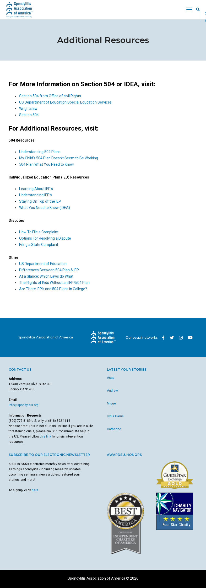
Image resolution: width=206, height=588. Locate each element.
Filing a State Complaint (38, 244)
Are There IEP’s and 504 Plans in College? (53, 289)
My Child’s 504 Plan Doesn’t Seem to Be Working (58, 158)
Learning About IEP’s (36, 189)
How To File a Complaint (38, 232)
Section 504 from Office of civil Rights (50, 96)
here (35, 490)
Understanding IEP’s (35, 195)
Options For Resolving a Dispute (45, 238)
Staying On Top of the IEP (40, 201)
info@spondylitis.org (24, 405)
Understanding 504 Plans (40, 152)
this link (45, 436)
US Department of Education (43, 264)
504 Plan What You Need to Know (46, 164)
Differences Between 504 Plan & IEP (49, 270)
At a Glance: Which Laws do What (46, 276)
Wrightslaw (28, 108)
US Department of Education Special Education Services (65, 102)
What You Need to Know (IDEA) (44, 208)
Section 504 (29, 115)
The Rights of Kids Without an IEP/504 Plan (54, 282)
